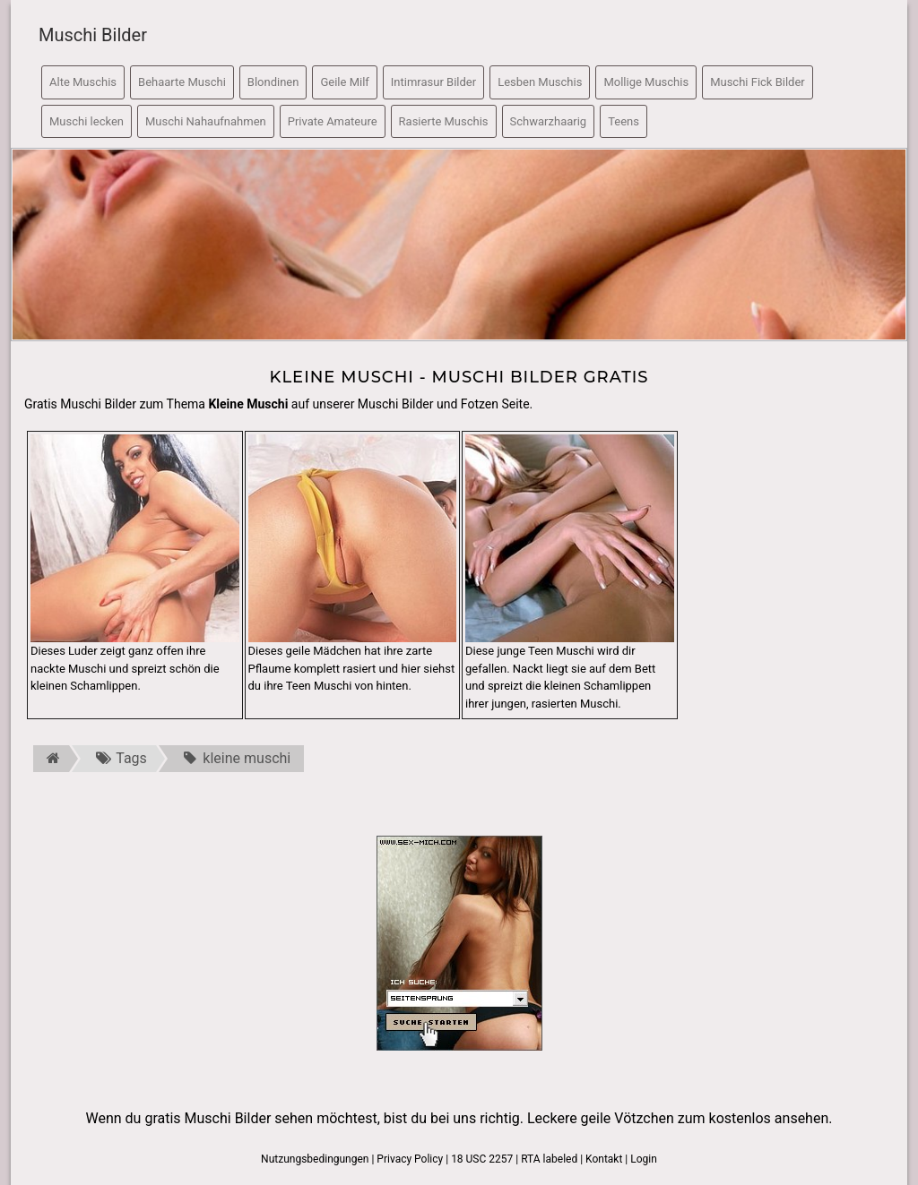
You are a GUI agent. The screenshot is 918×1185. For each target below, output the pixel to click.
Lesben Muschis (540, 82)
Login (643, 1159)
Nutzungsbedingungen (314, 1159)
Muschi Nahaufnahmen (205, 121)
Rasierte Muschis (444, 121)
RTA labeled (549, 1159)
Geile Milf (344, 82)
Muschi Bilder (93, 35)
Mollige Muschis (645, 82)
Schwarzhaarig (548, 121)
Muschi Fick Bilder (757, 82)
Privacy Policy (410, 1159)
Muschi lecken (86, 121)
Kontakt (603, 1159)
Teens (623, 121)
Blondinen (273, 82)
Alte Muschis (83, 82)
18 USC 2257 (482, 1159)
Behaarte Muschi (182, 82)
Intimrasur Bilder (433, 82)
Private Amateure (332, 121)
